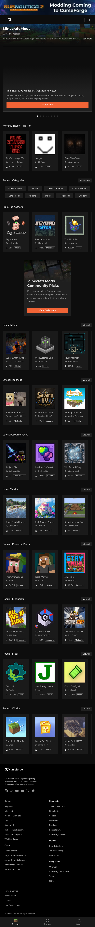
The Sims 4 (9, 821)
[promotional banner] (47, 7)
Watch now (47, 105)
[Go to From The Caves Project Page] (75, 151)
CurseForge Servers (57, 835)
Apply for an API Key (13, 865)
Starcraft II (9, 825)
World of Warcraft (13, 816)
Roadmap (53, 825)
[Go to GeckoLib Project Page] (16, 679)
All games (9, 807)
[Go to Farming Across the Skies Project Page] (75, 405)
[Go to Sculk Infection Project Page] (75, 350)
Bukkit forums (55, 830)
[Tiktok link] (11, 790)
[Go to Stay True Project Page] (75, 569)
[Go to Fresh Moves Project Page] (45, 569)
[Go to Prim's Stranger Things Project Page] (16, 151)
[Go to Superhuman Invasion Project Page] (16, 350)
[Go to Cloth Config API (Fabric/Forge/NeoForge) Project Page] (75, 679)
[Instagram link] (6, 790)
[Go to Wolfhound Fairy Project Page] (75, 460)
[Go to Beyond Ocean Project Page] (45, 232)
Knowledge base (56, 846)
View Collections (47, 310)
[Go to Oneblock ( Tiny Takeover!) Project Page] (16, 734)
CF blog (52, 816)
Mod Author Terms (12, 905)
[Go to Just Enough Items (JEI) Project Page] (45, 679)
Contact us (54, 855)
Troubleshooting (56, 851)
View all (86, 325)
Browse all (85, 180)
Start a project (11, 851)
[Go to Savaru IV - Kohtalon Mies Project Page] (45, 405)
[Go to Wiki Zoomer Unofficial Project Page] (45, 350)
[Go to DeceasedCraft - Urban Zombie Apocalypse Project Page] (75, 624)
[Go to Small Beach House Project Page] (16, 515)
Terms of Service (11, 891)
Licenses (8, 900)
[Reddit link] (33, 790)
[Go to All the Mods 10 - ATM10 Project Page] (16, 624)
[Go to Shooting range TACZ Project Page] (75, 515)
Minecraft (9, 811)
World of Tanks (11, 839)
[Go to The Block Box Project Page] (75, 232)
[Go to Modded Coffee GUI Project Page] (45, 460)
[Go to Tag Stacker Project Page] (16, 232)
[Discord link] (22, 790)
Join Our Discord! (57, 807)
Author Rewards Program (16, 860)
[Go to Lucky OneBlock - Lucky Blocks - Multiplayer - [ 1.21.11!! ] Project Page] (45, 734)
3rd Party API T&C (12, 870)
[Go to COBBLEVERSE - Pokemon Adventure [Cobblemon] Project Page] (45, 624)
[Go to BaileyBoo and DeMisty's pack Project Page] (16, 405)
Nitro (51, 881)
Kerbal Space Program (14, 830)
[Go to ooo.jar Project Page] (45, 151)
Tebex (51, 876)
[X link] (27, 790)
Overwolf (53, 867)
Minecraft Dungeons (13, 835)
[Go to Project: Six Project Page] (16, 460)
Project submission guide (15, 855)
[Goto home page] (10, 20)
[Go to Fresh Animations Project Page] (16, 569)
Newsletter (54, 821)
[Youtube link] (17, 790)
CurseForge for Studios (59, 872)
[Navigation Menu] (4, 19)
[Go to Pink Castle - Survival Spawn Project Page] (45, 515)
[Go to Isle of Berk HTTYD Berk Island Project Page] (75, 734)
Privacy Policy (10, 896)
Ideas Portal (54, 811)
